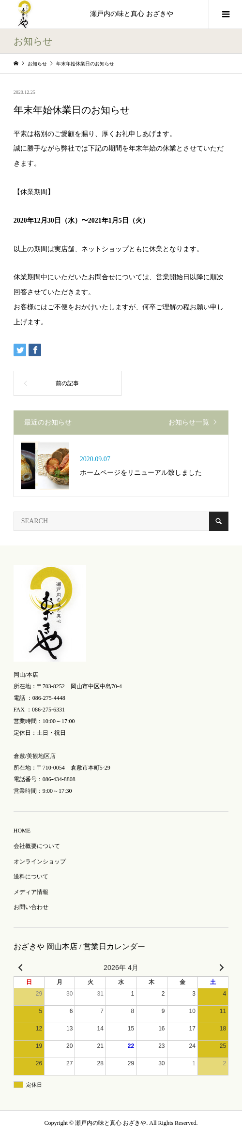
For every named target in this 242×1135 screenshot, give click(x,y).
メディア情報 (31, 892)
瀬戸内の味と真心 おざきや (131, 13)
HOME (22, 830)
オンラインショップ (40, 861)
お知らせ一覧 (188, 422)
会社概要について (37, 846)
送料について (31, 876)
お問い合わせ (31, 907)
